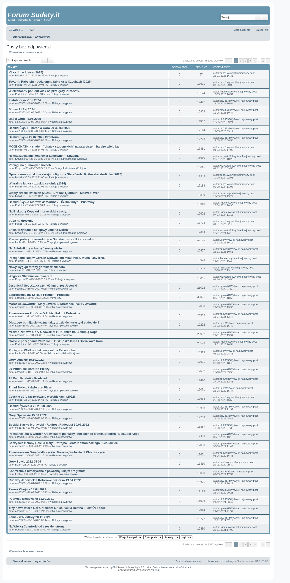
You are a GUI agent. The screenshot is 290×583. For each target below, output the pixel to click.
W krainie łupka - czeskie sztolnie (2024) (37, 183)
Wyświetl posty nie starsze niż (113, 537)
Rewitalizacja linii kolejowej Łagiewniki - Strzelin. (44, 155)
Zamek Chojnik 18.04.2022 (27, 489)
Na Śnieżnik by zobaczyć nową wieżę (35, 248)
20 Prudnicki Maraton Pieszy (29, 369)
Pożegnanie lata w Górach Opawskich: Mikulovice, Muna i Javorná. (57, 257)
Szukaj (258, 17)
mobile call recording (264, 574)
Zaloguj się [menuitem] (262, 29)
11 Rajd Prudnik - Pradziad (28, 378)
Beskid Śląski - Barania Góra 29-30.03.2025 (39, 128)
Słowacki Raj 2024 (22, 109)
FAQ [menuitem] (31, 29)
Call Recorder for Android (217, 573)
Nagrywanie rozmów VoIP (233, 573)
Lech (18, 242)
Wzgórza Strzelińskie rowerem (30, 276)
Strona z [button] (228, 60)
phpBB (112, 567)
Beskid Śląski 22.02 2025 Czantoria (34, 137)
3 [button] (245, 60)
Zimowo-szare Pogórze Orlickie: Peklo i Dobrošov (44, 313)
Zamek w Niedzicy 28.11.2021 (30, 517)
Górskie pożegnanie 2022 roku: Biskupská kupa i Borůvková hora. (56, 341)
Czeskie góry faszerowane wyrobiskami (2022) (42, 396)
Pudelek (19, 94)
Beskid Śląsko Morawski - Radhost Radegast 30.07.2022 (49, 424)
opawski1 (20, 251)
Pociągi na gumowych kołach (30, 165)
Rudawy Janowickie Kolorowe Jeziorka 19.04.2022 (45, 480)
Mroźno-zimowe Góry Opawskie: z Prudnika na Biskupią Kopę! (53, 332)
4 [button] (250, 60)
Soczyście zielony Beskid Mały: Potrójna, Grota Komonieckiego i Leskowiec (63, 443)
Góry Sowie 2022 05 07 (25, 461)
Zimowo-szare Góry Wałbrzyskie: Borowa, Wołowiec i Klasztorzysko (57, 452)
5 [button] (255, 60)
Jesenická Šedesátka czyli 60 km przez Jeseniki (43, 285)
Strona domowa (22, 561)
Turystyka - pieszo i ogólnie (62, 242)
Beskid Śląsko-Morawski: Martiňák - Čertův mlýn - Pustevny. (52, 202)
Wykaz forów (42, 561)
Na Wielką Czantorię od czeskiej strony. (37, 526)
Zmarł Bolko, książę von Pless (30, 387)
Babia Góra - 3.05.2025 (25, 118)
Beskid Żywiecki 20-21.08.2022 (30, 406)
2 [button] (240, 60)
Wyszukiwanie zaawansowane (265, 17)
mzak (18, 270)
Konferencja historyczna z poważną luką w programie (47, 471)
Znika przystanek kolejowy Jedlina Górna (38, 230)
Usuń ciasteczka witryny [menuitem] (220, 561)
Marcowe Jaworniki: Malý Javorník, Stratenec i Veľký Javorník (53, 304)
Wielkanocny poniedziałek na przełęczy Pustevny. (44, 91)
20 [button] (263, 60)
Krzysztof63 (21, 158)
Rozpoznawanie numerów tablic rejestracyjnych (255, 573)
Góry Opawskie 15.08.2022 (28, 415)
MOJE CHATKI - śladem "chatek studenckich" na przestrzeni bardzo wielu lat (64, 146)
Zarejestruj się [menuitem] (242, 29)
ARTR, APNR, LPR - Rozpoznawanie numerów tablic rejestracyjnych (163, 573)
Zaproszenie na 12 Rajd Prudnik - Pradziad (39, 294)
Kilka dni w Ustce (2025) (26, 72)
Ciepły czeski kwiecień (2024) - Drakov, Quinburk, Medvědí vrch (54, 193)
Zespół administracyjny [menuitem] (188, 561)
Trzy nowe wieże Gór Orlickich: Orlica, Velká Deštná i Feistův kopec (57, 508)
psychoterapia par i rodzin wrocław (259, 576)
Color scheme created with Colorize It (172, 567)
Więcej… (18, 29)
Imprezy (56, 297)
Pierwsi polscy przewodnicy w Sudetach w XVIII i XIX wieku (51, 239)
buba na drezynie (21, 220)
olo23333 (20, 103)
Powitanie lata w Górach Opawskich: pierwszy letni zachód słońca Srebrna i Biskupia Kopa (74, 433)
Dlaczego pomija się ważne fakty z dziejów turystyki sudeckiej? (54, 322)
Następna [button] (268, 60)
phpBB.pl (155, 570)
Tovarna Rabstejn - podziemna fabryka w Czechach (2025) (50, 81)
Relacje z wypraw (58, 75)
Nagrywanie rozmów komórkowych (246, 574)
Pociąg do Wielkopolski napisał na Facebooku (42, 350)
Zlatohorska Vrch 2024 (25, 100)
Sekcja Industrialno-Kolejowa (71, 158)
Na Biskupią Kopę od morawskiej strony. (38, 211)
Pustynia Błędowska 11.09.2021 (31, 498)
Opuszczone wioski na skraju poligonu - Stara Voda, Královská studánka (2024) (65, 174)
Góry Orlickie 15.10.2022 (26, 359)
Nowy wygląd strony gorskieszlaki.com (37, 267)
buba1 (18, 75)
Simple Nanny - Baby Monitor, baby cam (196, 573)
